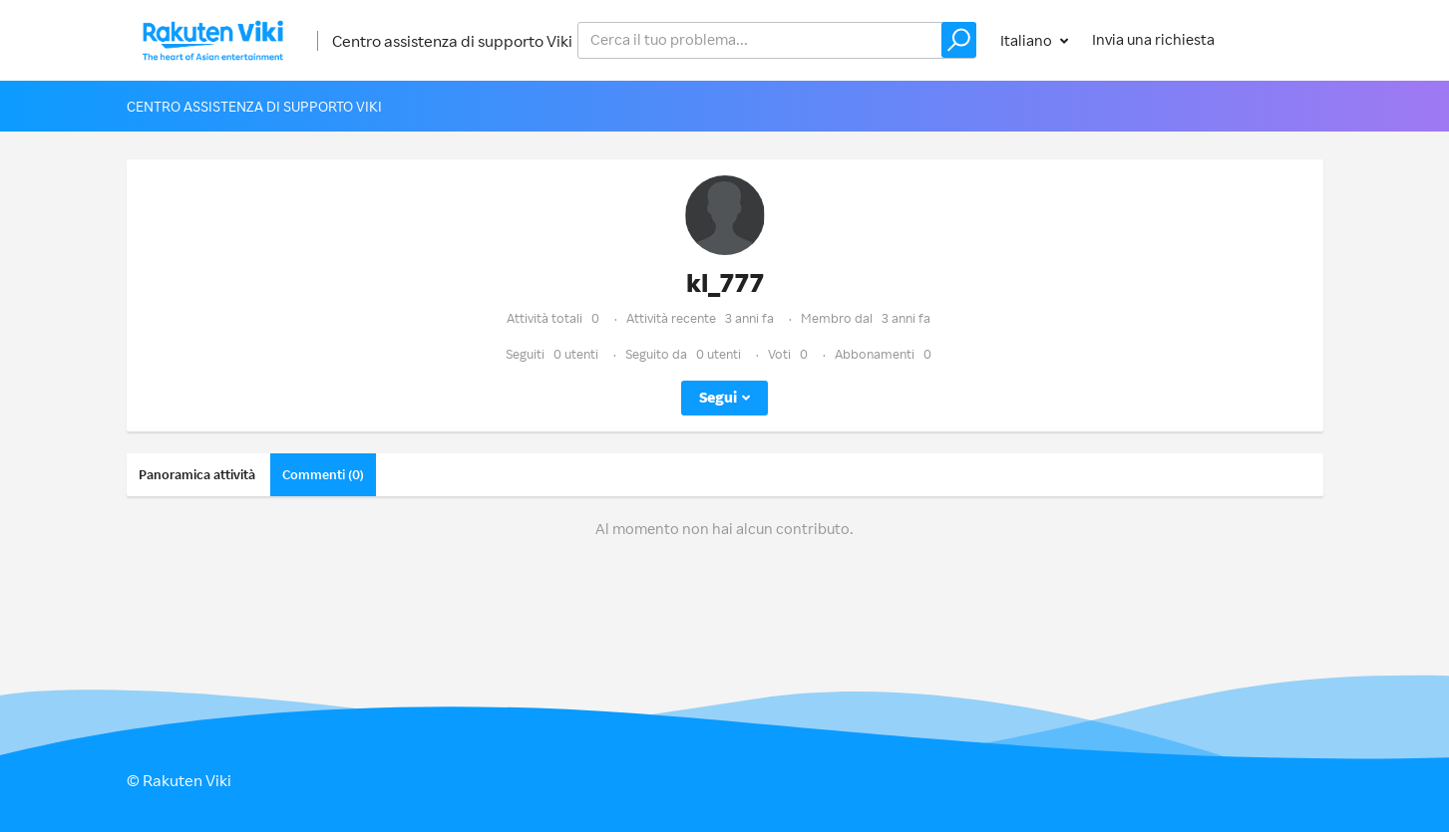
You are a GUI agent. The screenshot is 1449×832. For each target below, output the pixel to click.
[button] (958, 40)
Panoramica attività (197, 474)
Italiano (1027, 40)
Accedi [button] (1281, 39)
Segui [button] (718, 397)
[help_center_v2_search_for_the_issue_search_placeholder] (776, 40)
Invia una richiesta (1153, 39)
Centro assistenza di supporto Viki (452, 41)
